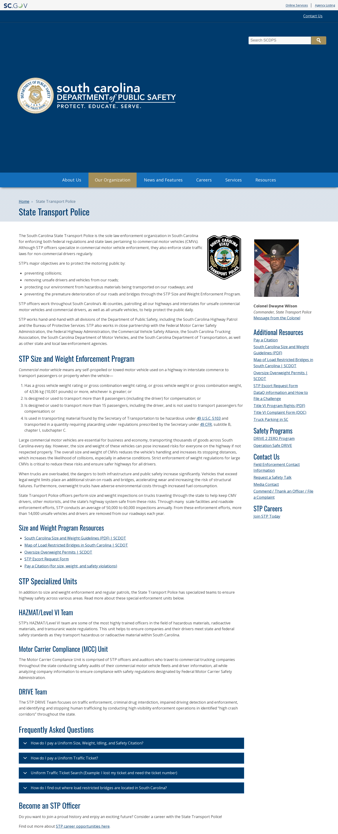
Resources (265, 180)
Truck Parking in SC (271, 419)
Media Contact (266, 484)
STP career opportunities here (83, 826)
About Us (71, 180)
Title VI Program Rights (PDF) (279, 405)
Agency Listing (325, 5)
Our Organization (112, 180)
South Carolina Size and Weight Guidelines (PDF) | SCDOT (75, 538)
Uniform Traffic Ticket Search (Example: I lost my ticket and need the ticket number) (99, 774)
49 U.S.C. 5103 (209, 418)
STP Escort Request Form (46, 559)
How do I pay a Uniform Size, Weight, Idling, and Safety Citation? (82, 744)
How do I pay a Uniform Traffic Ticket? (60, 759)
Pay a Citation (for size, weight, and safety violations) (70, 566)
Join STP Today (267, 516)
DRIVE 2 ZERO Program (274, 438)
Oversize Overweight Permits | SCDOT (58, 552)
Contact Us (313, 16)
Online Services (297, 5)
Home (24, 201)
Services (233, 180)
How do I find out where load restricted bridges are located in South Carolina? (94, 789)
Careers (204, 180)
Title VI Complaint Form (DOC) (280, 412)
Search (318, 40)
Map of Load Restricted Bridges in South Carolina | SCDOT (76, 545)
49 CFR (206, 424)
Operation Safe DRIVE (273, 445)
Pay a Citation (266, 340)
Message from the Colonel (277, 318)
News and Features (163, 180)
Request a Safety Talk (273, 477)
